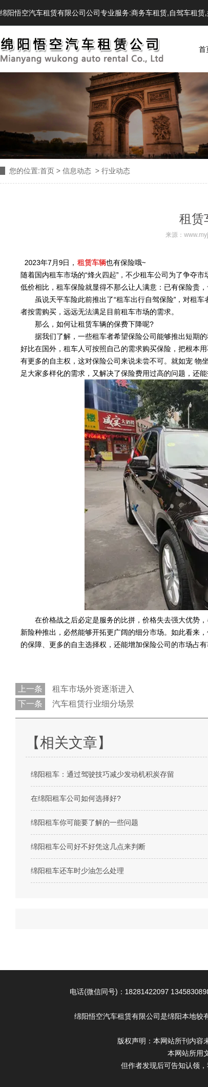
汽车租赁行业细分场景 (92, 703)
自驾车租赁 (187, 13)
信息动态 (77, 171)
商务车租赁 (149, 13)
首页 (47, 171)
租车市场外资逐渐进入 (92, 689)
